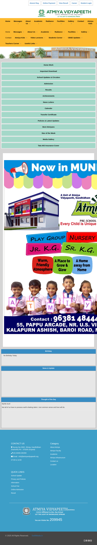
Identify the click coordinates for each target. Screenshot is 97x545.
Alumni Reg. (34, 3)
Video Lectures (38, 38)
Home (7, 21)
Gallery (71, 22)
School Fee (15, 486)
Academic (38, 22)
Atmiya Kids (90, 23)
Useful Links (31, 43)
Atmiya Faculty (55, 451)
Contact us (54, 461)
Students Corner (57, 38)
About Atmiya (55, 447)
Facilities (61, 22)
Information (15, 483)
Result (13, 493)
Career (74, 3)
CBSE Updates (75, 38)
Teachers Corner (13, 43)
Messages (18, 22)
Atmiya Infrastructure (57, 458)
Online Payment (49, 3)
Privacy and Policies (18, 479)
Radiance (50, 22)
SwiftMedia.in (37, 536)
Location (53, 465)
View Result (63, 3)
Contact (80, 21)
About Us (28, 22)
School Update (16, 476)
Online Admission (17, 489)
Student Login (86, 3)
